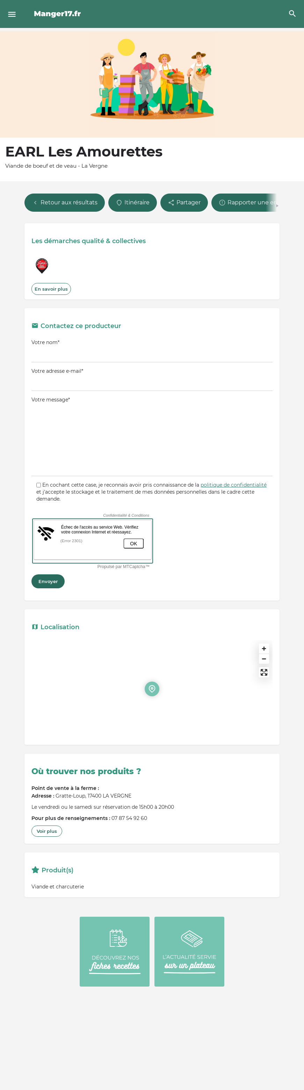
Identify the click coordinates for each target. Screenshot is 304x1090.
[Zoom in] (264, 649)
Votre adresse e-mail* (152, 379)
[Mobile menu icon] (12, 14)
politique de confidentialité (234, 485)
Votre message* (152, 436)
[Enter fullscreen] (264, 672)
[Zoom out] (264, 659)
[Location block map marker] (152, 689)
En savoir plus (51, 289)
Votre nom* (152, 350)
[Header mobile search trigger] (292, 13)
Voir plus (47, 831)
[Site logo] (58, 14)
